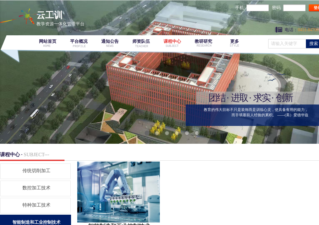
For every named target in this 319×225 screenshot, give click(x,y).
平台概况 (79, 41)
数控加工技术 (36, 187)
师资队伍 (141, 41)
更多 (234, 41)
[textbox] (287, 44)
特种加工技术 (36, 205)
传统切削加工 (36, 170)
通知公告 (110, 41)
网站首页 (47, 41)
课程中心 (172, 41)
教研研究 (203, 41)
